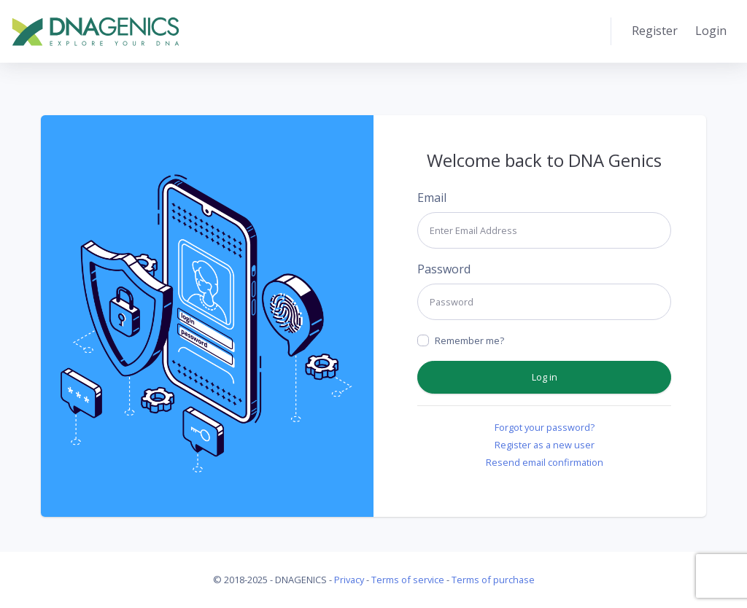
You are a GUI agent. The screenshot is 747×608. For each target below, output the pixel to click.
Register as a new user (545, 444)
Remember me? (469, 340)
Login (711, 31)
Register (655, 31)
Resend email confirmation (544, 462)
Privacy (349, 579)
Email (431, 198)
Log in (544, 376)
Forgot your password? (545, 427)
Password (444, 269)
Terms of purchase (493, 579)
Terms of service (407, 579)
